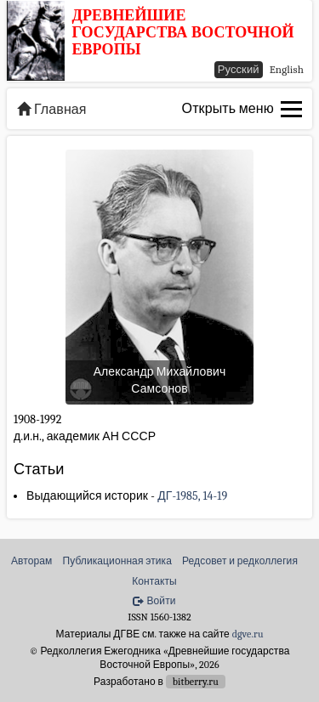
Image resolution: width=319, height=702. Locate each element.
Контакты (154, 581)
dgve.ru (248, 634)
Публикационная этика (117, 561)
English (287, 69)
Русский (238, 69)
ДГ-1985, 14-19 (192, 496)
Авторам (31, 561)
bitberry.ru (196, 682)
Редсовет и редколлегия (240, 561)
